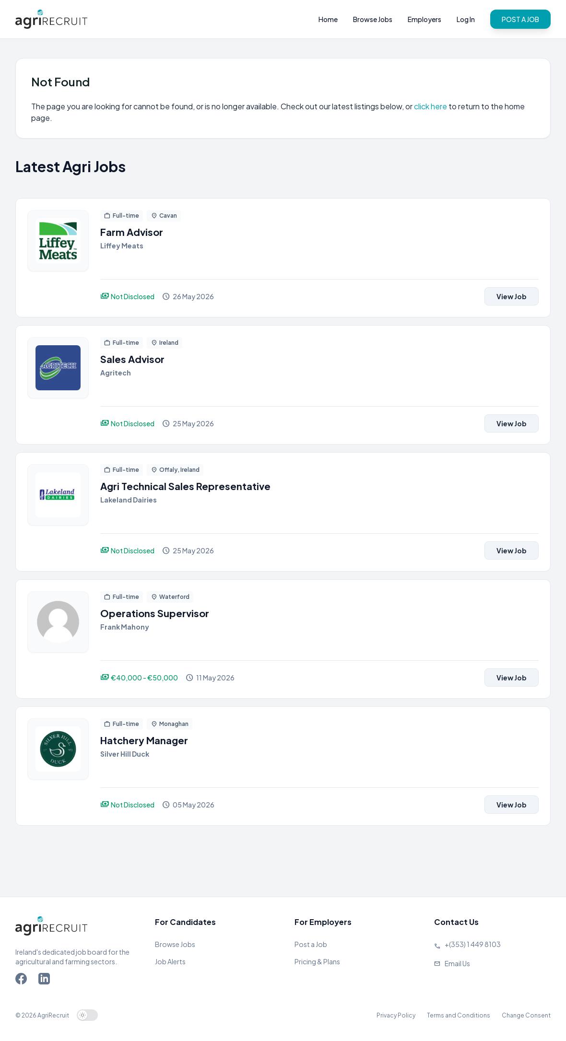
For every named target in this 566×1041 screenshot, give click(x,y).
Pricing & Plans (317, 961)
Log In (466, 19)
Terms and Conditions (458, 1015)
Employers (424, 19)
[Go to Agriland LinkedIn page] (46, 980)
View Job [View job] (511, 296)
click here (431, 106)
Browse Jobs (372, 19)
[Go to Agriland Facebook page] (23, 980)
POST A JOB (520, 19)
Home (328, 19)
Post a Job (311, 944)
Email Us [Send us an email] (457, 963)
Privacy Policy (396, 1015)
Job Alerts (170, 961)
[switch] (87, 1015)
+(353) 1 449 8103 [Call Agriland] (473, 944)
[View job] (58, 257)
